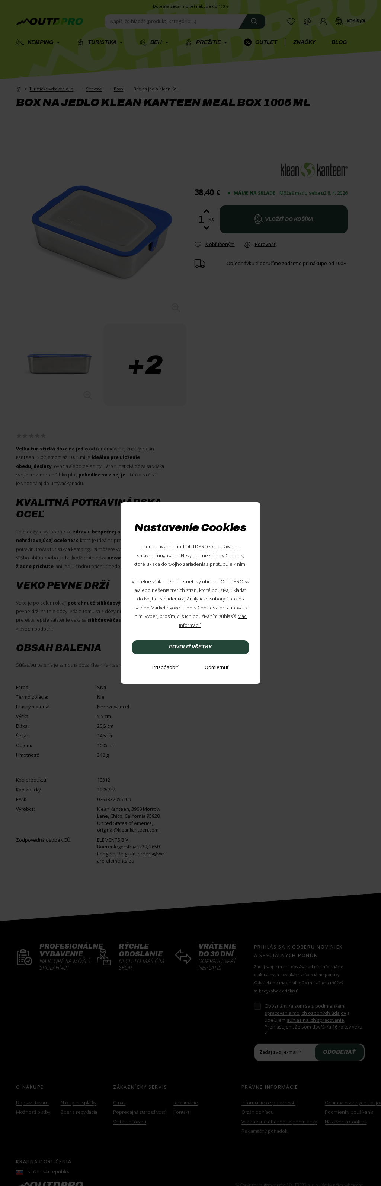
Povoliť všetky (190, 647)
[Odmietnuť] (216, 667)
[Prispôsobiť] (165, 667)
